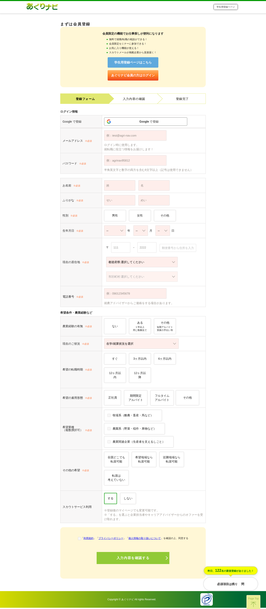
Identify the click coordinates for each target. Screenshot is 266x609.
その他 (164, 216)
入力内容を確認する (133, 559)
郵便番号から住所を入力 (178, 249)
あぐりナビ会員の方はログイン (133, 76)
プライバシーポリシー (111, 539)
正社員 (112, 398)
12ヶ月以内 (115, 376)
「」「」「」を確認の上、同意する (134, 539)
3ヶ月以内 (140, 359)
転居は (116, 478)
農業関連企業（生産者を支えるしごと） (139, 442)
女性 (140, 216)
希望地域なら (144, 460)
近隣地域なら (171, 460)
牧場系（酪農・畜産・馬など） (133, 416)
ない (115, 327)
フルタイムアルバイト (162, 399)
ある (140, 327)
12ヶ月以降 (140, 376)
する (110, 499)
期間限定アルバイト (135, 399)
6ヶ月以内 (165, 359)
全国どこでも (116, 460)
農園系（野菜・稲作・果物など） (134, 429)
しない (128, 499)
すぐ (115, 359)
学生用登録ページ (226, 7)
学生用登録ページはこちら (133, 63)
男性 (115, 216)
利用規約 (89, 539)
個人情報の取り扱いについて (144, 539)
